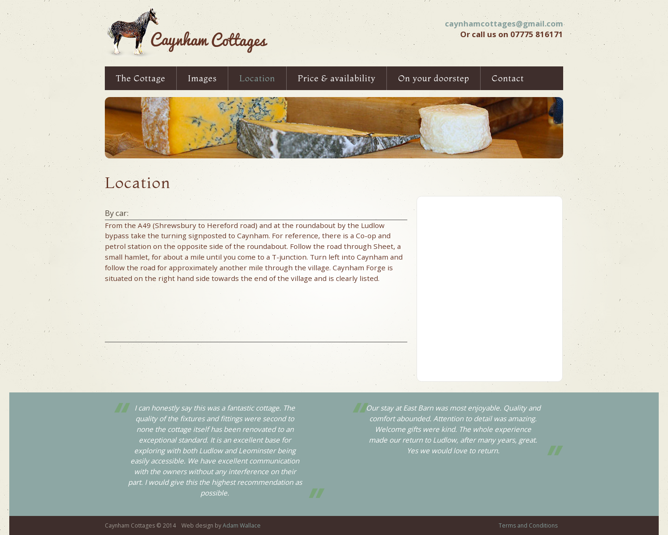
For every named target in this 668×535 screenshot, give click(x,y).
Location (257, 78)
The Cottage (141, 78)
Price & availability (337, 78)
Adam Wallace (242, 525)
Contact (508, 78)
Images (202, 78)
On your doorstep (433, 78)
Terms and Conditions (528, 525)
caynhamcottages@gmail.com (504, 23)
